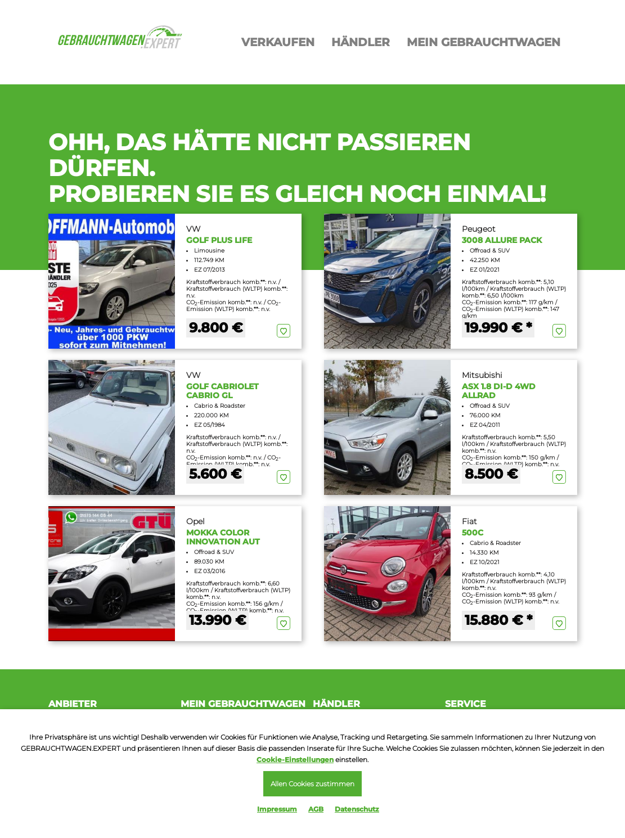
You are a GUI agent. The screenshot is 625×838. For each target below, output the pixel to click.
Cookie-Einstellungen (295, 759)
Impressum (277, 809)
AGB (315, 809)
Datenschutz (357, 809)
